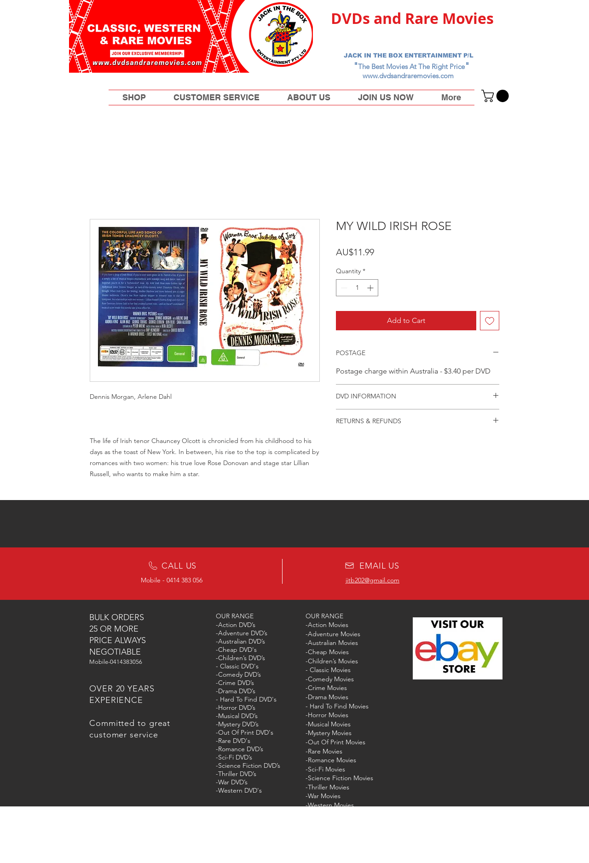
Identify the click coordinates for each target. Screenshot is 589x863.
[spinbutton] (357, 288)
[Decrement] (343, 288)
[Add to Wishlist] (489, 320)
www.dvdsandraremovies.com (408, 75)
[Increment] (371, 288)
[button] (496, 96)
